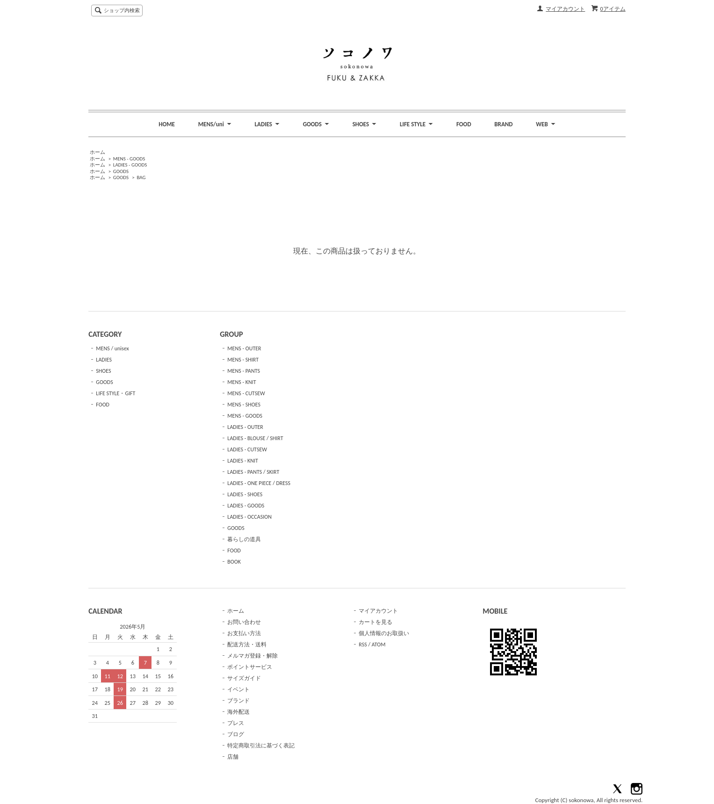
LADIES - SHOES (244, 494)
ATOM (379, 644)
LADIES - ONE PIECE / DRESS (258, 483)
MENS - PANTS (243, 371)
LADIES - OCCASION (249, 517)
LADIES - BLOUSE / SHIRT (255, 438)
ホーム (97, 152)
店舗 (232, 756)
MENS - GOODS (129, 159)
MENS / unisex (112, 348)
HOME (167, 124)
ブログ (235, 734)
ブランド (238, 700)
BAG (141, 177)
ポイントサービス (249, 667)
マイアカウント (565, 9)
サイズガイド (244, 678)
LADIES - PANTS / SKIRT (253, 472)
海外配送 (238, 712)
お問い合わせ (244, 622)
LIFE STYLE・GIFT (115, 393)
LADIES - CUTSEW (247, 449)
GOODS (121, 171)
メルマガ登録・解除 (252, 655)
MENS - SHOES (243, 404)
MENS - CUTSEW (246, 393)
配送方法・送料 (247, 644)
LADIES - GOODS (130, 165)
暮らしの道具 (244, 539)
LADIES (104, 359)
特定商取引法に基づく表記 (261, 745)
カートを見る (375, 622)
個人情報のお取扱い (384, 633)
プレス (235, 723)
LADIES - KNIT (242, 460)
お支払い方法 (244, 633)
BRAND (503, 124)
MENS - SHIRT (243, 359)
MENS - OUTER (244, 348)
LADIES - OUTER (245, 427)
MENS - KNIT (241, 382)
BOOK (234, 561)
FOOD (463, 124)
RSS (363, 644)
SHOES (103, 371)
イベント (238, 689)
